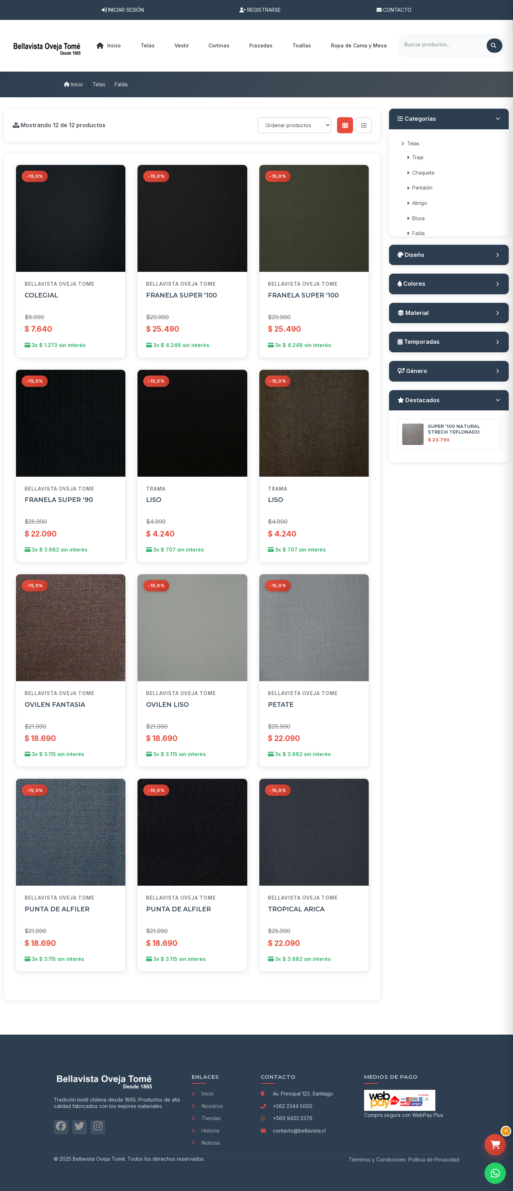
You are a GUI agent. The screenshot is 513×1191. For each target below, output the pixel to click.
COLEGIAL (41, 295)
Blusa (416, 218)
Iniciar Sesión (123, 10)
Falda (121, 84)
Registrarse (260, 10)
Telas (98, 84)
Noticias (206, 1143)
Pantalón (419, 188)
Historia (205, 1131)
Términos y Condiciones (377, 1159)
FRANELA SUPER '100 (181, 295)
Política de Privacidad (433, 1159)
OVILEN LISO (167, 707)
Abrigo (417, 203)
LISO (153, 500)
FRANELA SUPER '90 (59, 499)
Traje (415, 157)
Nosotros (207, 1106)
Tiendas (206, 1118)
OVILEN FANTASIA (55, 706)
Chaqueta (420, 173)
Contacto (394, 10)
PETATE (281, 710)
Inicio (109, 46)
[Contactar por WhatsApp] (495, 1173)
